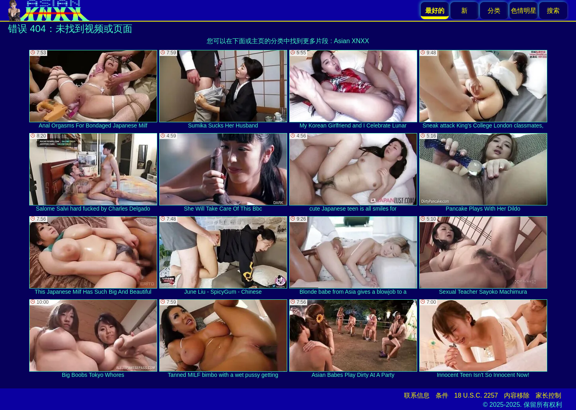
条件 (442, 395)
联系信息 (417, 395)
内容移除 (517, 395)
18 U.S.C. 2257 (476, 395)
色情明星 (523, 10)
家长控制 (548, 395)
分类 (494, 10)
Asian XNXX (351, 41)
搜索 (553, 10)
